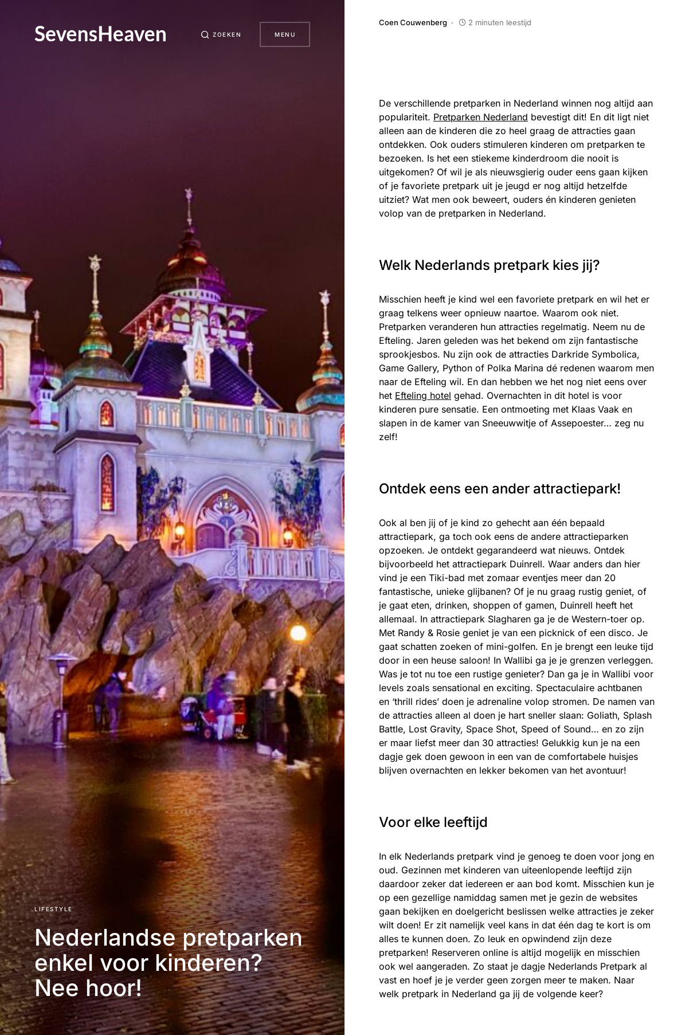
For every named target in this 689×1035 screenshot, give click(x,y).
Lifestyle (53, 908)
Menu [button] (285, 34)
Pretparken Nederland (480, 117)
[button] (221, 34)
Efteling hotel (423, 395)
